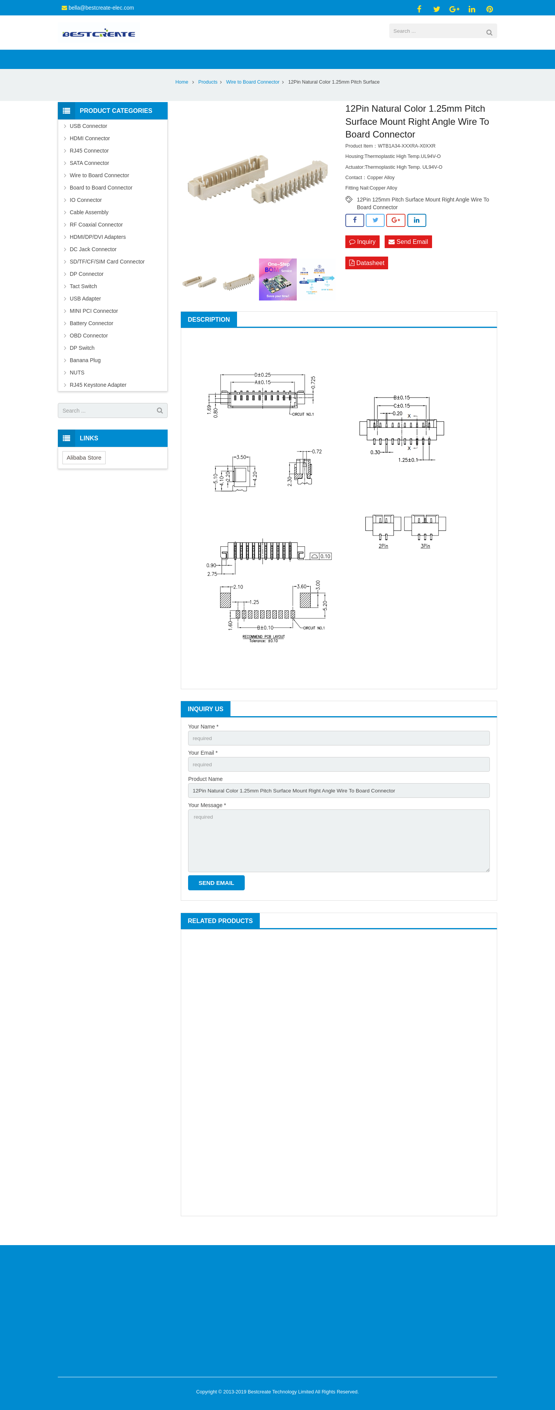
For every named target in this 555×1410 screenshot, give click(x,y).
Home (181, 94)
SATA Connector (89, 175)
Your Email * (203, 765)
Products (208, 94)
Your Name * (203, 738)
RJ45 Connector (89, 162)
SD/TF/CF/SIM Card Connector (107, 273)
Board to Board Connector (101, 199)
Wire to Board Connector (253, 94)
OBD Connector (89, 347)
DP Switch (82, 360)
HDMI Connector (90, 150)
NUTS (77, 384)
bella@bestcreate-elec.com (101, 8)
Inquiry (362, 253)
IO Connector (86, 212)
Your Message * (207, 819)
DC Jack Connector (93, 261)
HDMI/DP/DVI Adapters (98, 249)
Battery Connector (91, 335)
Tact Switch (83, 298)
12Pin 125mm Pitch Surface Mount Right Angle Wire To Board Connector (423, 211)
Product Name (205, 792)
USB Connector (88, 138)
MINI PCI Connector (94, 323)
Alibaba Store (84, 469)
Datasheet (366, 275)
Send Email (408, 253)
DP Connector (87, 286)
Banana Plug (85, 372)
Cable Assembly (89, 224)
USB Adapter (85, 310)
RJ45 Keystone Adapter (98, 397)
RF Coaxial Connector (96, 236)
